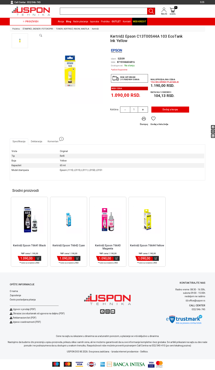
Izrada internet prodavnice (125, 352)
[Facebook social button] (213, 127)
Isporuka (94, 21)
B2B (202, 2)
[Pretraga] (151, 11)
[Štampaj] (144, 122)
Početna (16, 29)
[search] (107, 11)
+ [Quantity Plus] (143, 110)
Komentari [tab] (54, 140)
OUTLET (116, 21)
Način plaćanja (80, 21)
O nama (14, 291)
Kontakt (127, 21)
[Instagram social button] (213, 131)
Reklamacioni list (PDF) (23, 318)
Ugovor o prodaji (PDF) (23, 310)
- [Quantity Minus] (125, 110)
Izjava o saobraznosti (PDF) (27, 322)
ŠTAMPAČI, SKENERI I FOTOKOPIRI (38, 29)
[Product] (29, 220)
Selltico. (144, 352)
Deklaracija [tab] (36, 141)
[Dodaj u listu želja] (159, 122)
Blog (68, 21)
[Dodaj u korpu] (38, 258)
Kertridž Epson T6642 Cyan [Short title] (69, 245)
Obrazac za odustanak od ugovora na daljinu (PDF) (39, 314)
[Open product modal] (40, 35)
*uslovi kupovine (119, 69)
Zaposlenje (15, 296)
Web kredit (139, 21)
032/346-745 (34, 2)
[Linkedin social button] (213, 136)
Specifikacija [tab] (19, 141)
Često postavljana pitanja (23, 300)
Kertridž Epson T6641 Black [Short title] (29, 245)
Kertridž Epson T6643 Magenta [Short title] (108, 247)
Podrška (105, 21)
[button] (20, 40)
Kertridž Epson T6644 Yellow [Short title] (147, 245)
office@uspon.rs (197, 301)
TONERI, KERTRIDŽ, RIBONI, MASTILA (72, 29)
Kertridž (95, 29)
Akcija (61, 21)
